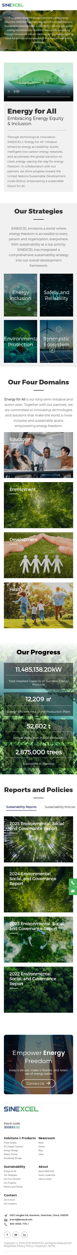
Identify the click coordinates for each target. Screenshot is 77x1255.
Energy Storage (11, 1150)
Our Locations (10, 1204)
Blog (41, 1150)
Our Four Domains (12, 1179)
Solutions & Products (20, 1138)
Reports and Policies (13, 1187)
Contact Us (38, 1083)
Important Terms (45, 1245)
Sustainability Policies (60, 807)
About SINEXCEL (47, 1171)
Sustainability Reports (21, 807)
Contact (10, 1195)
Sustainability (14, 1166)
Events (42, 1146)
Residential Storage (13, 1158)
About (43, 1166)
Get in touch (9, 1200)
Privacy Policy (25, 1245)
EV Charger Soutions (13, 1146)
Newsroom (47, 1138)
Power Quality (10, 1143)
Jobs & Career (45, 1179)
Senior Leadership (47, 1175)
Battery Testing (10, 1154)
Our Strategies (10, 1175)
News (41, 1143)
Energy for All (10, 1171)
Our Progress (10, 1183)
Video (41, 1154)
